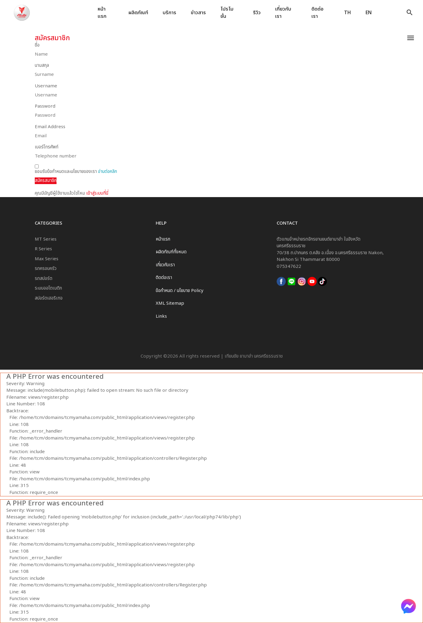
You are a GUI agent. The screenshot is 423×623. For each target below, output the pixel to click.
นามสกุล (42, 65)
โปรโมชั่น (226, 12)
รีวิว (257, 12)
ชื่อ (37, 45)
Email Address (50, 127)
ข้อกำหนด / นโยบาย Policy (179, 290)
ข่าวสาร (198, 12)
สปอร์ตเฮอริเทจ (49, 298)
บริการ (169, 12)
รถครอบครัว (46, 268)
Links (161, 316)
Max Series (46, 258)
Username (46, 86)
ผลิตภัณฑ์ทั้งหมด (171, 251)
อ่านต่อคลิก (107, 171)
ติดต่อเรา (317, 12)
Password (45, 106)
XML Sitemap (170, 303)
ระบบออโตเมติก (48, 288)
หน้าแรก (102, 12)
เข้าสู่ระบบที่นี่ (97, 193)
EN (369, 12)
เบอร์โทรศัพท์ (46, 147)
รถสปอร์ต (43, 278)
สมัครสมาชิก (46, 180)
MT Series (46, 239)
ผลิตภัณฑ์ (138, 12)
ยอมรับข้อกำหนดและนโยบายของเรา (76, 169)
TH (347, 12)
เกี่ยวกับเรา (283, 12)
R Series (43, 248)
